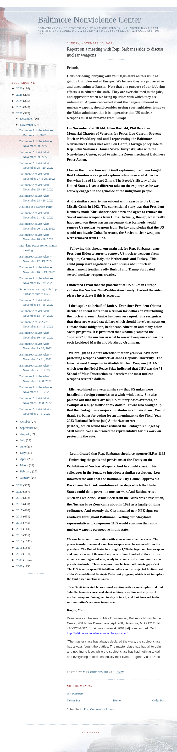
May (23, 452)
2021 (19, 485)
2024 (19, 101)
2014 (19, 529)
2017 (19, 510)
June (23, 446)
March (24, 465)
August (25, 434)
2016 (19, 516)
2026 (19, 88)
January (25, 477)
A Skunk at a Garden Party (35, 206)
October (25, 421)
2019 (19, 497)
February (26, 471)
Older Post (159, 700)
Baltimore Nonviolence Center (89, 19)
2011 (19, 547)
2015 (19, 522)
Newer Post (74, 700)
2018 (19, 504)
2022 (19, 113)
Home (117, 700)
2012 (19, 541)
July (23, 440)
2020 (19, 491)
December (27, 118)
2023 (19, 107)
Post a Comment (75, 693)
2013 (19, 535)
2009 (19, 560)
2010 (19, 554)
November (27, 124)
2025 (19, 94)
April (24, 459)
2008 (19, 566)
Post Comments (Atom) (99, 709)
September (27, 428)
